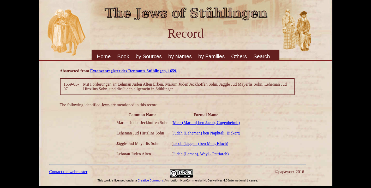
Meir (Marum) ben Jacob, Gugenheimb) (206, 122)
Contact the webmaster (68, 171)
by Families (211, 56)
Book (123, 56)
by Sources (149, 56)
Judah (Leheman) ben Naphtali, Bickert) (206, 133)
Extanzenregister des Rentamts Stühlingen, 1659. (133, 71)
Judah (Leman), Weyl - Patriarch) (201, 154)
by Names (180, 56)
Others (239, 56)
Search (261, 56)
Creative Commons (151, 180)
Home (104, 56)
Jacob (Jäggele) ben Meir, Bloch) (200, 143)
